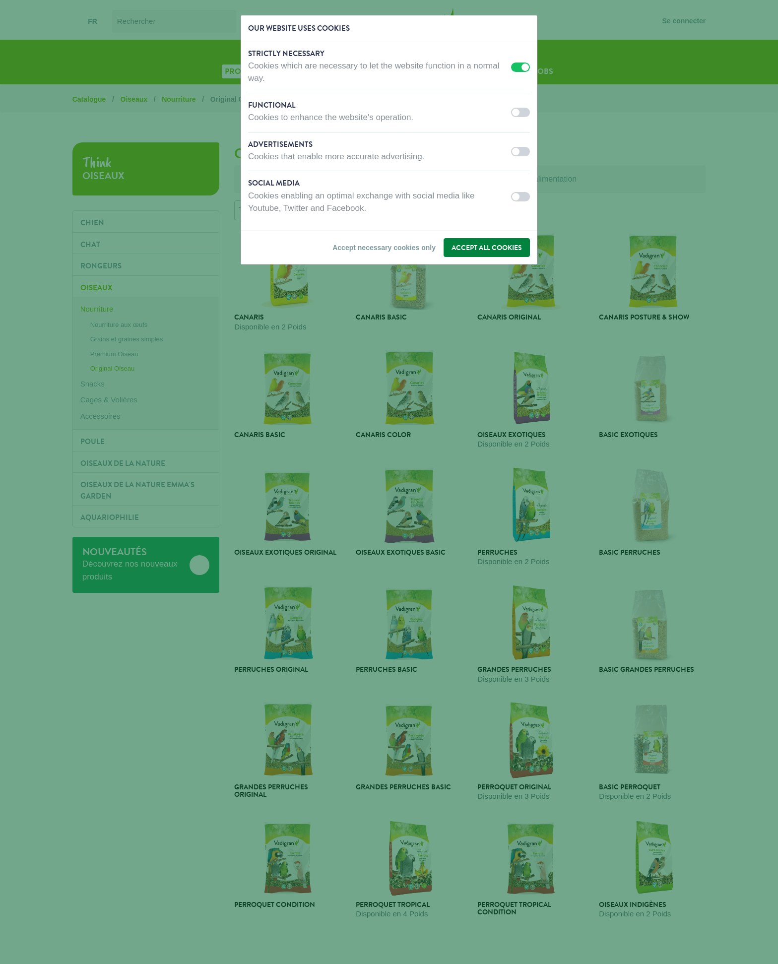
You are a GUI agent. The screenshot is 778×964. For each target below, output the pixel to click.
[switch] (520, 67)
